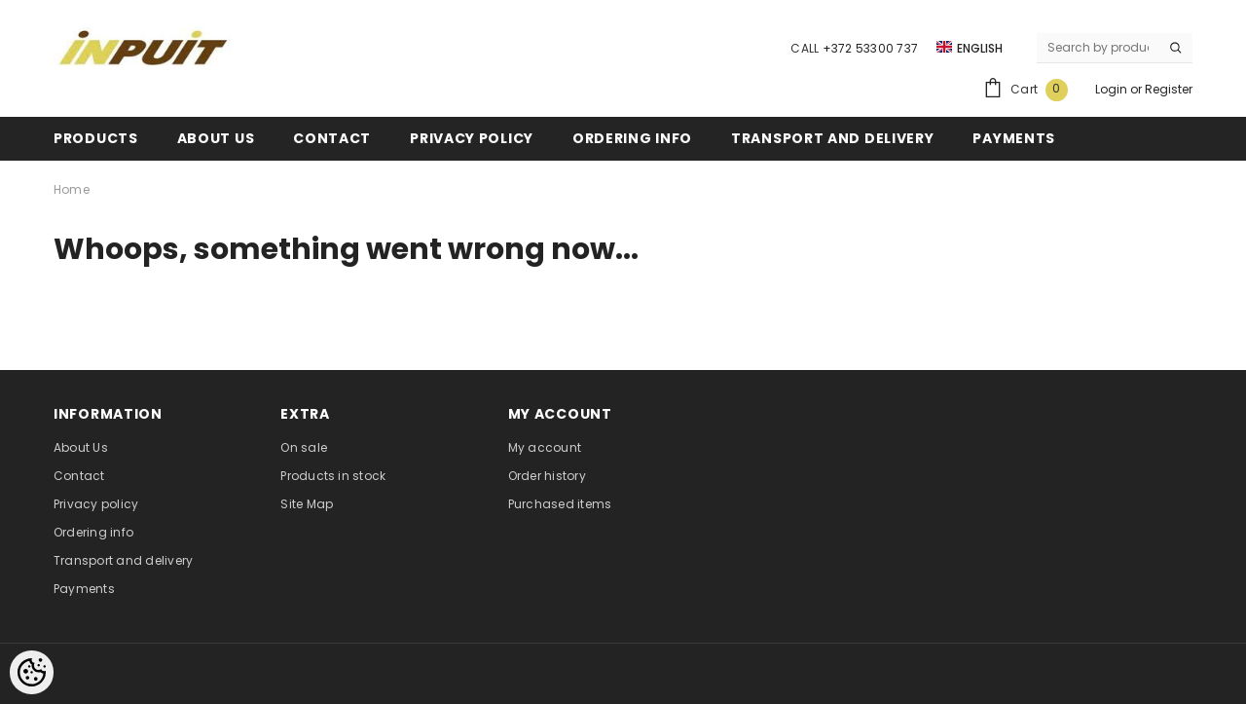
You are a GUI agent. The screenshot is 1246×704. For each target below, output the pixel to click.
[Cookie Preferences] (32, 672)
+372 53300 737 (870, 48)
